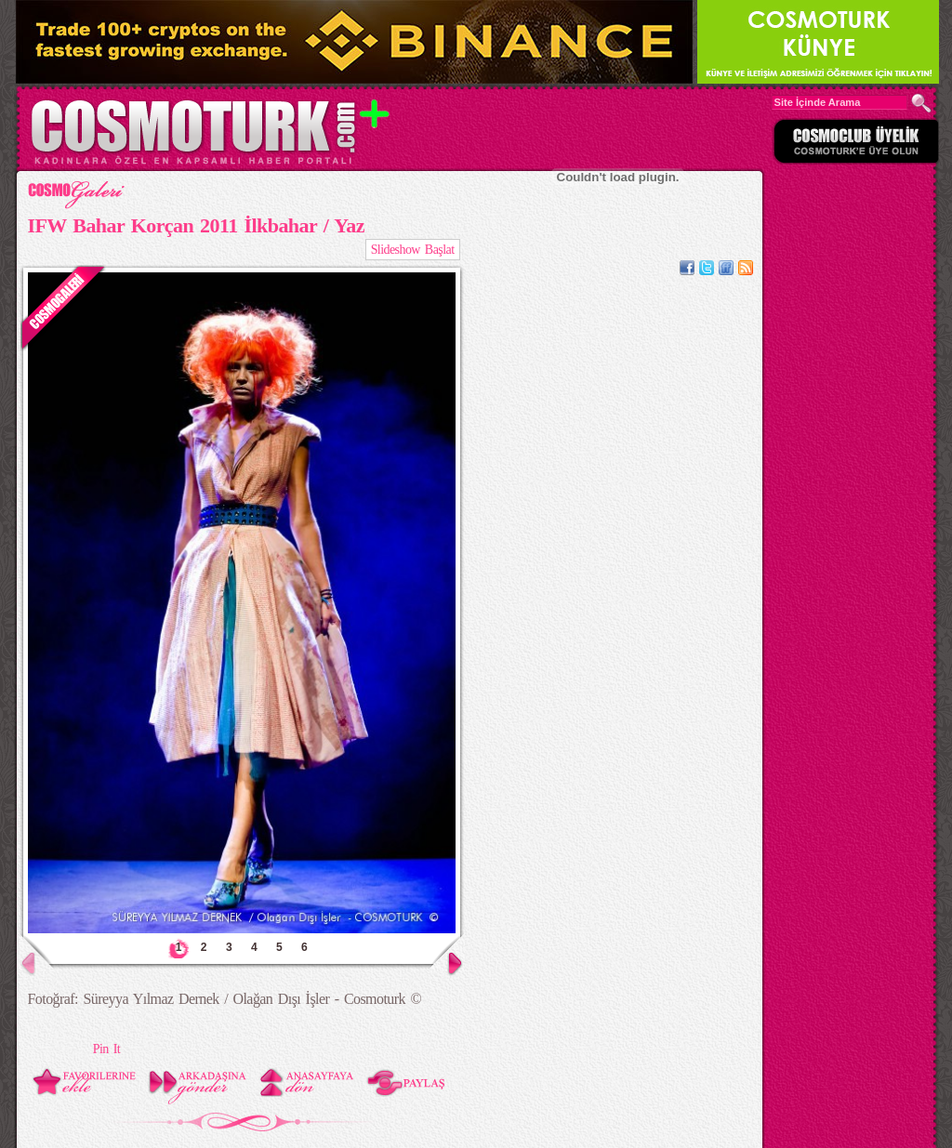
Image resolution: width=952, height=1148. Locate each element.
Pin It (106, 1049)
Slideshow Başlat (413, 250)
